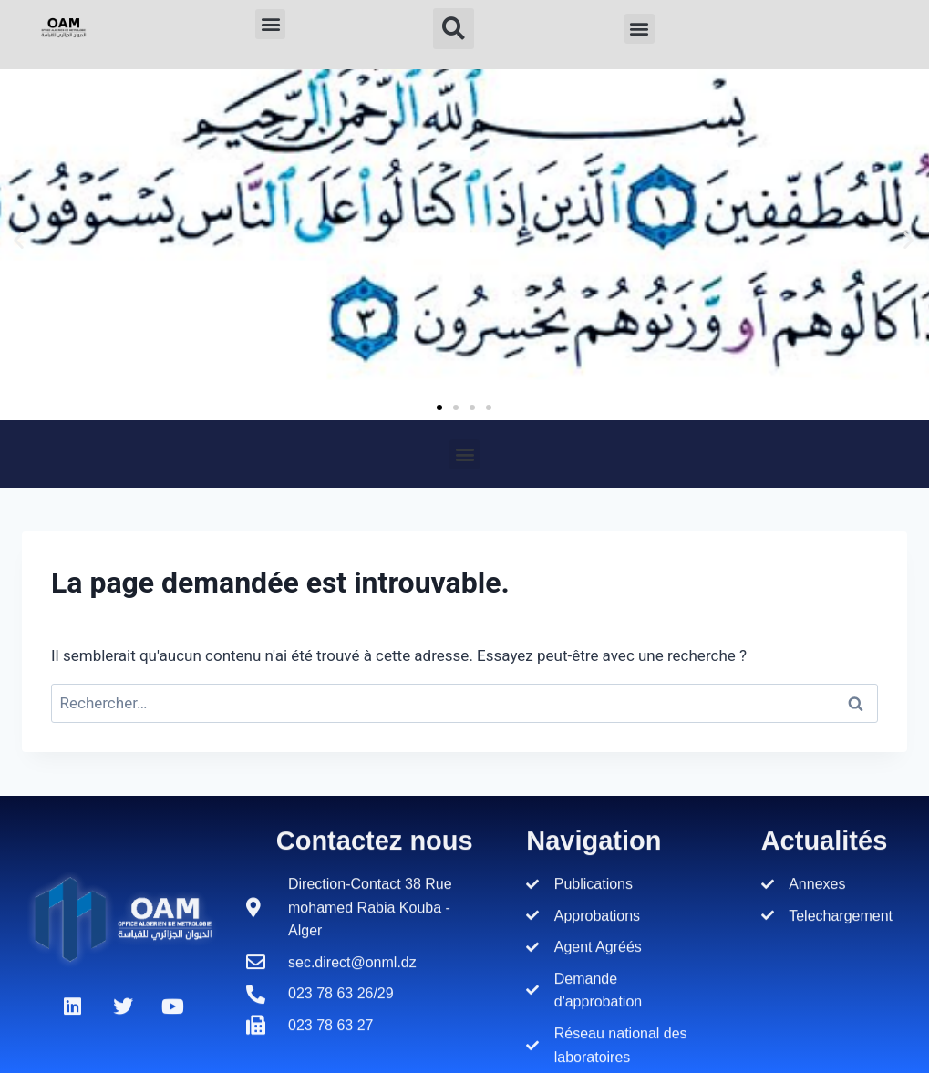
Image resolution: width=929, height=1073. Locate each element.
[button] (270, 24)
